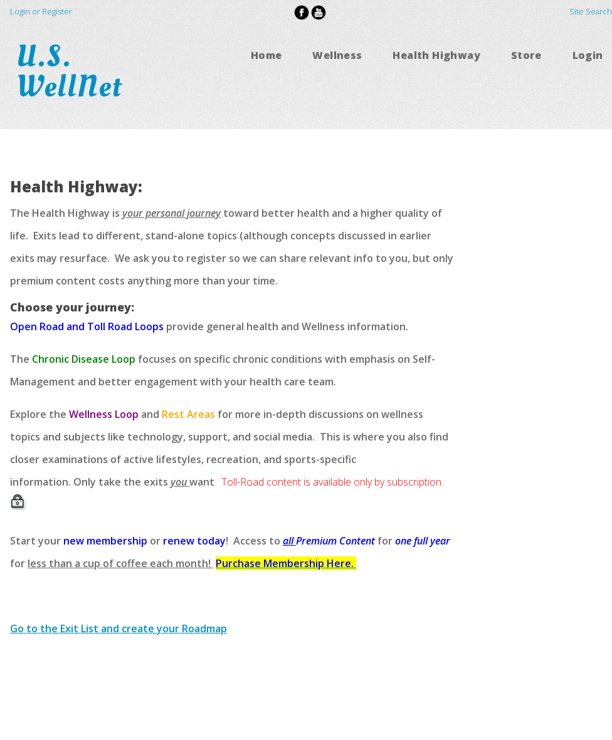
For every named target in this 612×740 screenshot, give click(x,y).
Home (266, 55)
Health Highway (436, 55)
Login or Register (41, 11)
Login (587, 55)
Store (526, 55)
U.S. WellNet (73, 71)
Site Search (590, 11)
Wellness (337, 55)
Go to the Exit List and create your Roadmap (118, 628)
